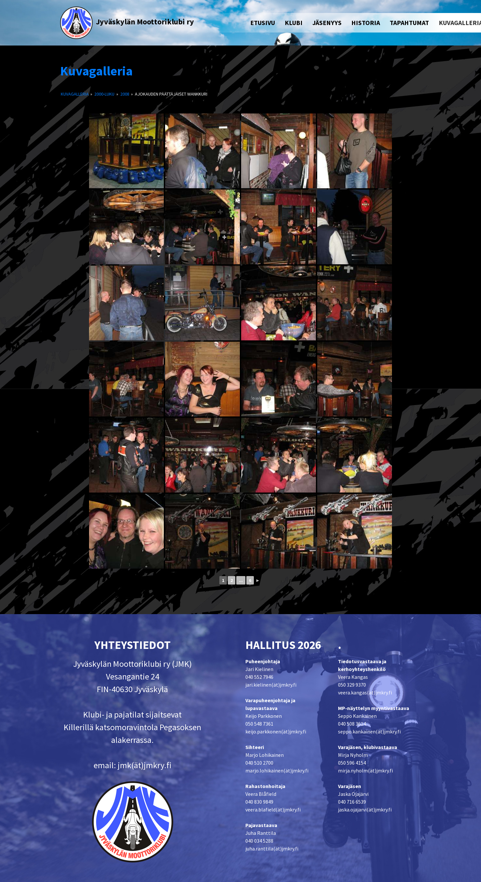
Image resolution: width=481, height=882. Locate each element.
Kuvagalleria (96, 71)
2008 (124, 94)
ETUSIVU (262, 23)
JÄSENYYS (327, 23)
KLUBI (294, 23)
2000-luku (104, 94)
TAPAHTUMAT (409, 23)
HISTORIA (365, 23)
